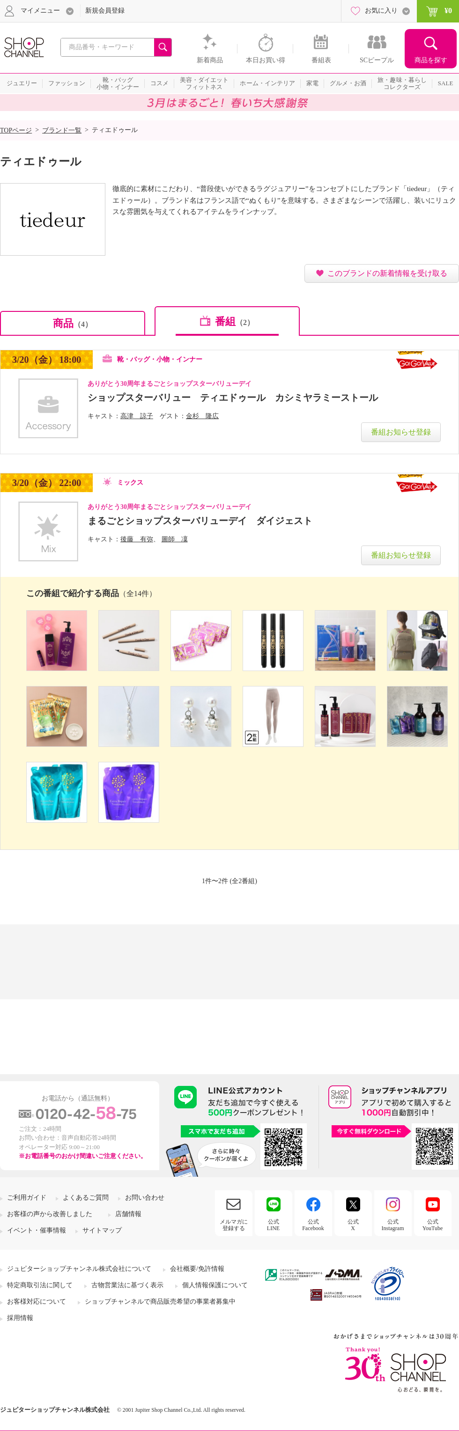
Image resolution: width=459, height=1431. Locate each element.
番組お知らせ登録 (401, 432)
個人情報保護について (215, 1285)
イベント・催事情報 (36, 1230)
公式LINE (273, 1225)
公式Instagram (393, 1225)
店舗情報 (128, 1213)
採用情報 (20, 1317)
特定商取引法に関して (40, 1285)
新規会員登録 (105, 10)
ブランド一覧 (61, 130)
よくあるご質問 (86, 1197)
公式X (353, 1225)
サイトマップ (102, 1230)
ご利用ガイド (26, 1197)
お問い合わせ (144, 1197)
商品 (72, 323)
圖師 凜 (175, 539)
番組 (234, 321)
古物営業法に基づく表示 (127, 1285)
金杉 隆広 (202, 416)
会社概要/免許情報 (197, 1268)
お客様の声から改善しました (49, 1213)
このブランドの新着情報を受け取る (387, 273)
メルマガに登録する (234, 1225)
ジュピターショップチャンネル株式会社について (79, 1268)
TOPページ (16, 130)
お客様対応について (36, 1301)
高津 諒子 (136, 416)
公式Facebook (313, 1225)
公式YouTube (432, 1225)
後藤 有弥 (136, 539)
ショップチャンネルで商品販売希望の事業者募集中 (160, 1301)
